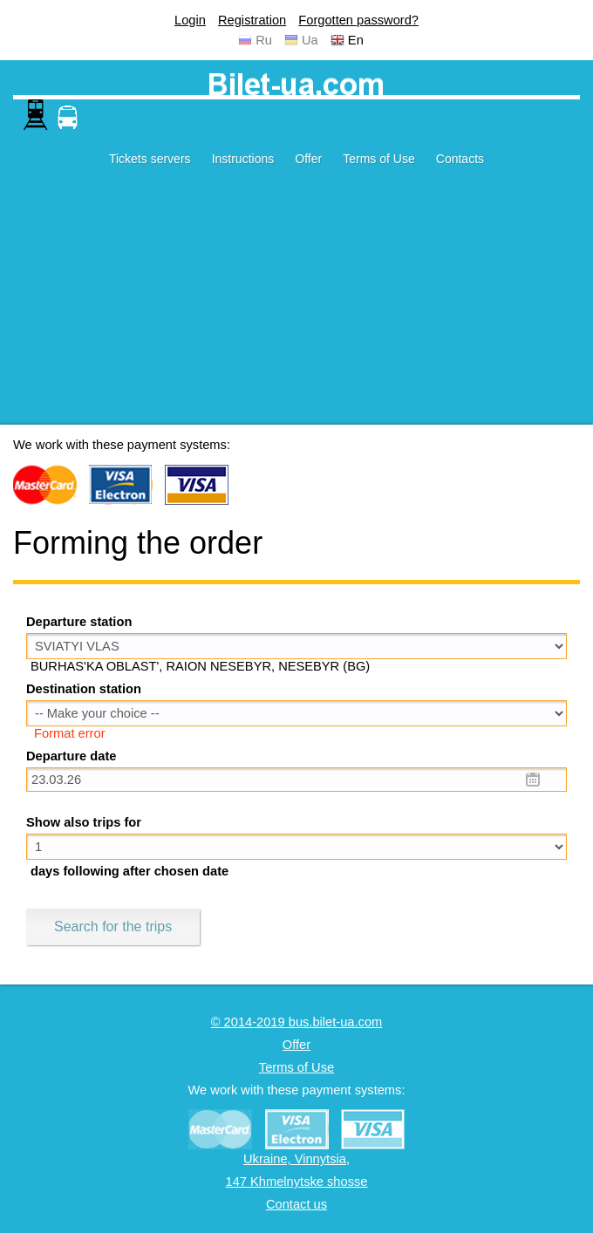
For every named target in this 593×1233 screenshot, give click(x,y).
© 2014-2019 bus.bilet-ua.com (297, 1022)
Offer (308, 159)
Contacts (460, 159)
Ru (264, 40)
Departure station (79, 622)
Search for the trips (113, 926)
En (356, 40)
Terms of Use (378, 159)
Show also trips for (83, 822)
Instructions (243, 159)
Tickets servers (150, 159)
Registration (252, 20)
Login (190, 20)
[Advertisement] (296, 303)
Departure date (71, 756)
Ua (310, 40)
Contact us (296, 1204)
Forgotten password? (358, 20)
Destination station (83, 689)
